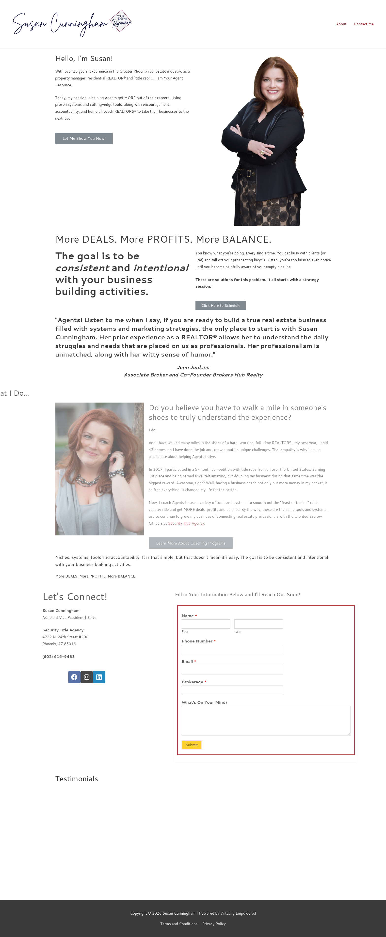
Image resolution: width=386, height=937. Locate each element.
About (341, 24)
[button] (84, 138)
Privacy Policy (214, 923)
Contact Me (364, 24)
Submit (288, 745)
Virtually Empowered (238, 913)
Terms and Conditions (178, 923)
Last (334, 632)
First (281, 632)
